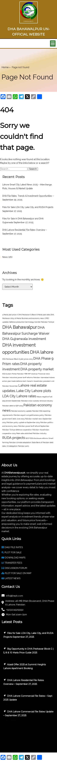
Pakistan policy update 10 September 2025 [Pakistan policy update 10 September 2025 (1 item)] (23, 422)
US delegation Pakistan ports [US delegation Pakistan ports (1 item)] (17, 446)
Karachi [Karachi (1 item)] (30, 381)
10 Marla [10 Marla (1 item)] (18, 318)
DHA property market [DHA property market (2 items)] (37, 369)
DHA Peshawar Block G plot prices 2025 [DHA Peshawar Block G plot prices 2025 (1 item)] (17, 359)
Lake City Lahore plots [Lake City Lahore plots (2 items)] (33, 391)
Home (5, 67)
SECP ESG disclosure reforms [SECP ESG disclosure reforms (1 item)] (37, 438)
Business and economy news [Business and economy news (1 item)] (33, 318)
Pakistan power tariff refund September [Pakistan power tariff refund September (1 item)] (33, 426)
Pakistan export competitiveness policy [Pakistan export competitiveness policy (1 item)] (29, 415)
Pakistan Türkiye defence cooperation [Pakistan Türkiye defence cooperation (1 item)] (17, 430)
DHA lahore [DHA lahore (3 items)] (41, 352)
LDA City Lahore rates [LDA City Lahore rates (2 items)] (19, 396)
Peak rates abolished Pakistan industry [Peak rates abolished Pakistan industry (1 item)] (31, 433)
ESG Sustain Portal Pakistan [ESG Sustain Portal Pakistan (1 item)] (13, 374)
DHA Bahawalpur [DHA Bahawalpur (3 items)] (19, 327)
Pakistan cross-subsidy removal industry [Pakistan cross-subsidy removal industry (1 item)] (37, 401)
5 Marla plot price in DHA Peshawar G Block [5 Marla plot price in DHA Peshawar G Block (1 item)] (19, 315)
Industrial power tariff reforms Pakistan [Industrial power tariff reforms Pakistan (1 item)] (25, 377)
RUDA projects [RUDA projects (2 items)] (13, 438)
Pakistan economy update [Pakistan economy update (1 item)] (21, 411)
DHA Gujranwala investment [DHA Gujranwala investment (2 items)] (24, 339)
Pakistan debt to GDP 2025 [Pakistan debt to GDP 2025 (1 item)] (12, 406)
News (5, 257)
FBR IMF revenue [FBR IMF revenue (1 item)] (31, 374)
